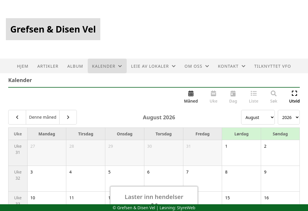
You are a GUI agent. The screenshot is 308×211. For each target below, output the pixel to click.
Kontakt (232, 66)
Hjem (22, 66)
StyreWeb (186, 207)
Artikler (47, 66)
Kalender (107, 66)
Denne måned (42, 117)
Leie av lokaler (153, 66)
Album (75, 66)
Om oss (197, 66)
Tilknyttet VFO (272, 66)
